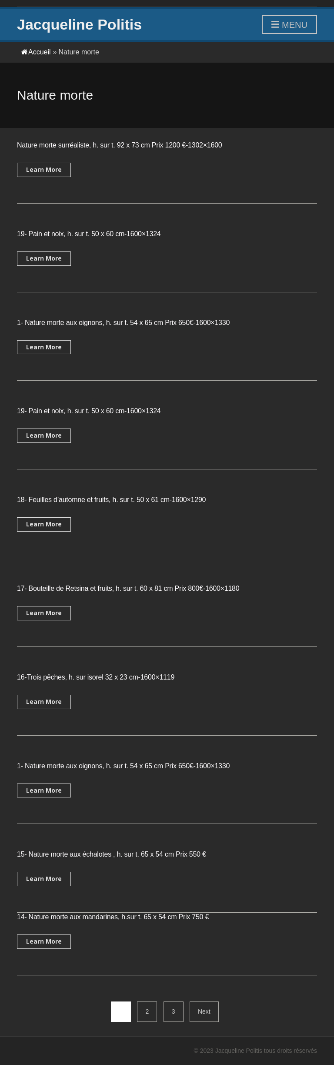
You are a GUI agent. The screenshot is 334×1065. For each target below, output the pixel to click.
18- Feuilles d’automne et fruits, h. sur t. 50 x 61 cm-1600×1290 (111, 499)
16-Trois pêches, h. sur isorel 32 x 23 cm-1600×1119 (95, 677)
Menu (289, 25)
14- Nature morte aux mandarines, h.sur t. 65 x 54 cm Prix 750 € (113, 917)
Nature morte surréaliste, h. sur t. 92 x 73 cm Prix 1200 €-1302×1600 (119, 145)
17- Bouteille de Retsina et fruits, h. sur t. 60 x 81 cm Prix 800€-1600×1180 (128, 588)
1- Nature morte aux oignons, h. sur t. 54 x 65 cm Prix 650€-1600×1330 (123, 322)
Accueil (36, 52)
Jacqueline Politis (79, 24)
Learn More (44, 169)
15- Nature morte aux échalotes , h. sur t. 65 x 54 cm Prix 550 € (111, 854)
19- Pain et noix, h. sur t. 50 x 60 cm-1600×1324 (88, 234)
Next (204, 1011)
